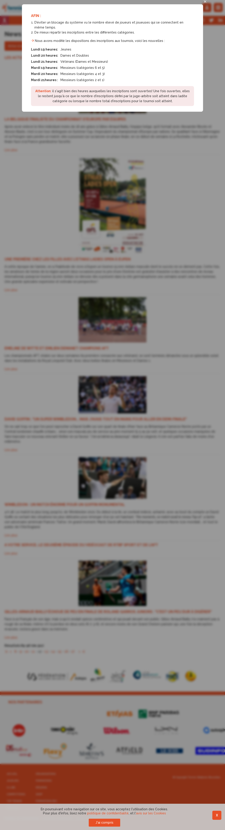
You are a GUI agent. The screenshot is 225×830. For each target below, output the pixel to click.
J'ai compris (104, 822)
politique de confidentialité (108, 813)
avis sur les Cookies (151, 813)
